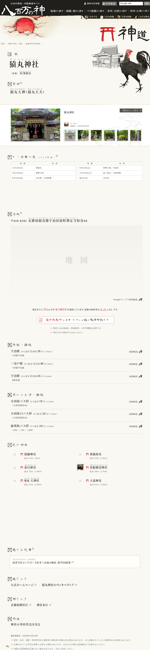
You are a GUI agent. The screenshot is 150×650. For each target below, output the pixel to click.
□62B (30, 430)
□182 (14, 430)
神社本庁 (42, 605)
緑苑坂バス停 (20, 426)
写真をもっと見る (130, 110)
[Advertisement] (75, 196)
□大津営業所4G (19, 405)
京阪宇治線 (18, 355)
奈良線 (16, 380)
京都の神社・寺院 (15, 44)
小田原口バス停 (21, 413)
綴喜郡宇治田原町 (33, 44)
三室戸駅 (17, 363)
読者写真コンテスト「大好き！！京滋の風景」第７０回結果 (43, 562)
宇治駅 (15, 351)
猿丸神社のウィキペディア (58, 585)
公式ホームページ (22, 585)
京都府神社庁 (19, 605)
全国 (2, 44)
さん (106, 309)
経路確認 (133, 352)
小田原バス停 (20, 401)
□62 (22, 430)
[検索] (131, 3)
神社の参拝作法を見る (26, 624)
